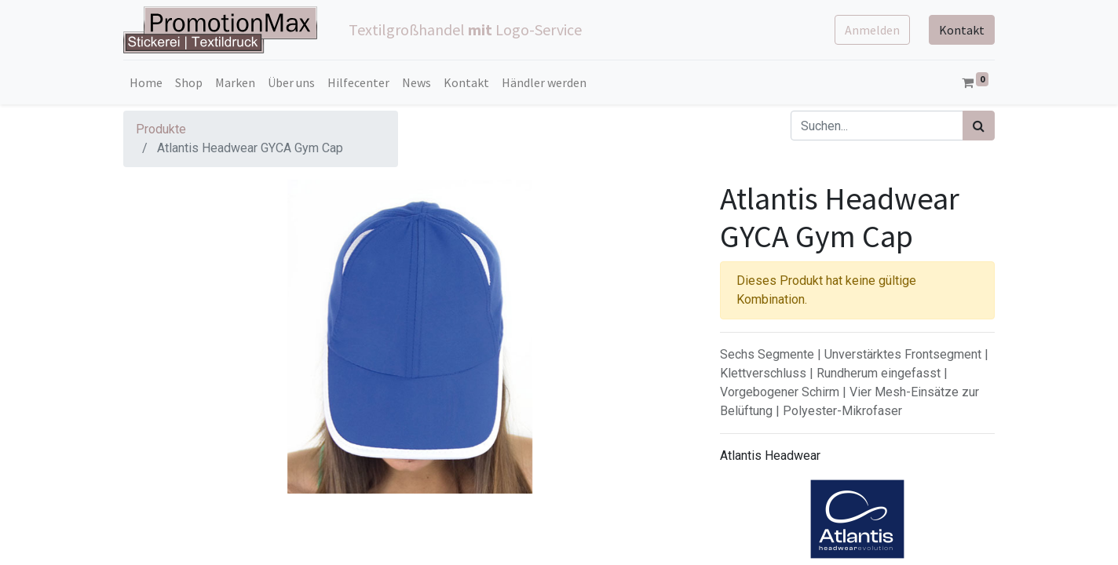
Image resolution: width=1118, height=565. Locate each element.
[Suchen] (979, 125)
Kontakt (962, 30)
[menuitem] (146, 82)
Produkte (161, 129)
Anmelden (872, 30)
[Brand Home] (857, 519)
